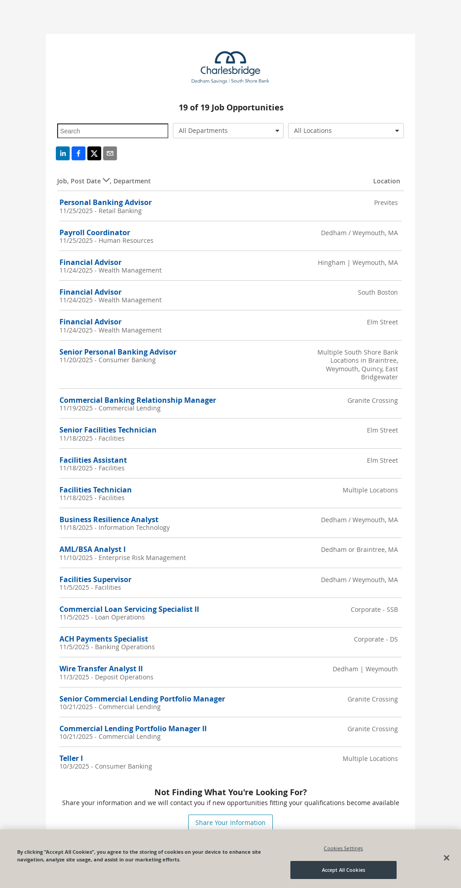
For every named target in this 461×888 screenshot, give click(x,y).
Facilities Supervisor (95, 579)
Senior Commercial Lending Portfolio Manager (142, 699)
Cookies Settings (343, 848)
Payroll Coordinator (94, 232)
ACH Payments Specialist (103, 639)
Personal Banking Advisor (105, 202)
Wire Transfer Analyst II (101, 669)
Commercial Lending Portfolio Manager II (133, 728)
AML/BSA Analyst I (92, 549)
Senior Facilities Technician (108, 430)
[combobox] (228, 130)
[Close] (446, 858)
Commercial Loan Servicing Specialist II (129, 609)
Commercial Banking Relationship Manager (137, 400)
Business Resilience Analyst (108, 519)
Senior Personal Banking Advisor (117, 352)
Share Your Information (230, 822)
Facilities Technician (95, 490)
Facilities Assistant (93, 460)
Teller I (71, 758)
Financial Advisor (90, 262)
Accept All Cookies (343, 870)
